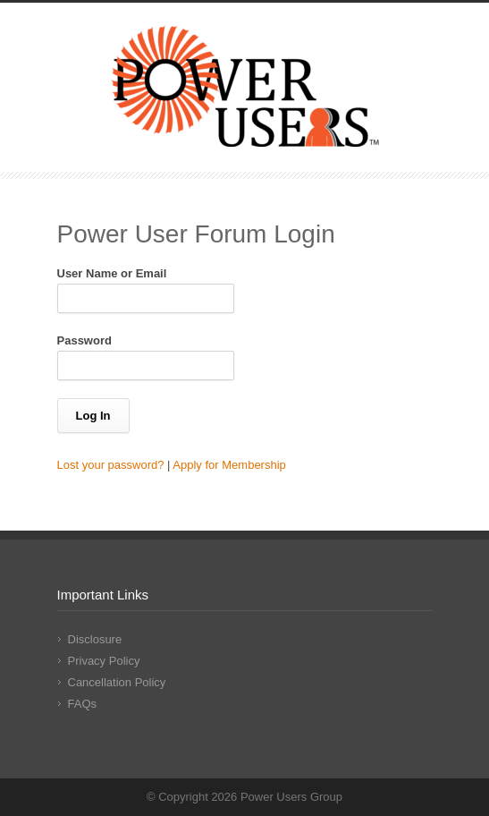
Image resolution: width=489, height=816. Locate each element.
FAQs (82, 703)
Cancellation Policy (117, 682)
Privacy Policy (104, 660)
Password (84, 340)
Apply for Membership (229, 465)
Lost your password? (110, 465)
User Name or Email (112, 273)
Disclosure (95, 639)
